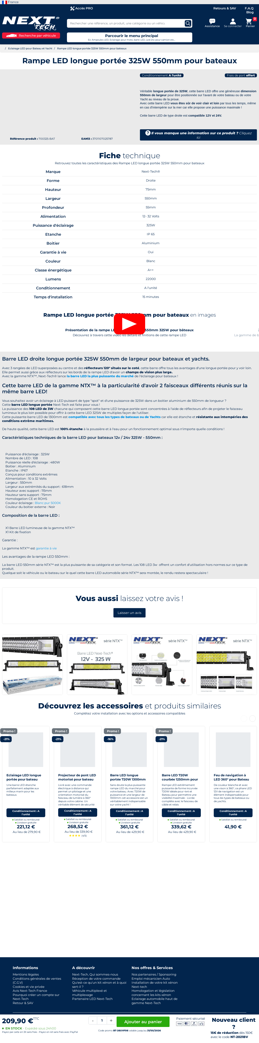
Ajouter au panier (143, 1021)
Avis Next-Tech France (30, 991)
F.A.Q (249, 8)
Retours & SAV (224, 8)
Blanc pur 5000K (48, 567)
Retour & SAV (23, 1003)
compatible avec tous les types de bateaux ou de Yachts (114, 481)
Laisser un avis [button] (129, 677)
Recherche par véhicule (31, 35)
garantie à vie (46, 613)
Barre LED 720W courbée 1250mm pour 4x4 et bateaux (180, 844)
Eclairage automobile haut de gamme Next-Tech (154, 1001)
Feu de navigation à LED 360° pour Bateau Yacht (231, 844)
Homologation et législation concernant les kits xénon (153, 993)
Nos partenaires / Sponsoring (154, 974)
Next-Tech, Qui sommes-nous (95, 974)
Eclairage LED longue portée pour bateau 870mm (23, 844)
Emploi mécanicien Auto (151, 979)
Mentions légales (26, 974)
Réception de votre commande (96, 979)
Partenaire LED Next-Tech (92, 999)
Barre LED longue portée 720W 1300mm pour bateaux (128, 844)
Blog (250, 12)
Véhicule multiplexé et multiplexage (89, 993)
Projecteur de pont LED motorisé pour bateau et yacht (77, 844)
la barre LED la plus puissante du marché (100, 440)
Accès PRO (81, 8)
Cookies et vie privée (28, 987)
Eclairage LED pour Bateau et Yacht (30, 48)
